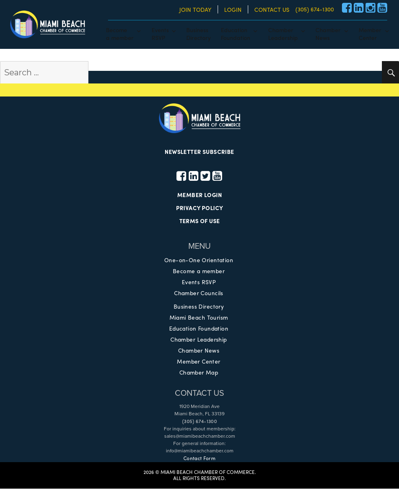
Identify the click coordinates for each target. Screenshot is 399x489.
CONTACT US (271, 9)
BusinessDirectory (198, 33)
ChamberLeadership (283, 33)
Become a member (198, 271)
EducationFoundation (235, 33)
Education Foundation (198, 329)
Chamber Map (199, 372)
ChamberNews (328, 33)
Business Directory (199, 307)
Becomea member (120, 33)
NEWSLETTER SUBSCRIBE (199, 152)
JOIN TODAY (195, 9)
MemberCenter (370, 33)
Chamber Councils (199, 293)
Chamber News (198, 350)
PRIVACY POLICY (199, 208)
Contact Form (199, 458)
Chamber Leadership (199, 340)
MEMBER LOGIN (199, 195)
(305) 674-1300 (314, 9)
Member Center (198, 361)
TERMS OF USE (199, 221)
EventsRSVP (160, 33)
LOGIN (233, 9)
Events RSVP (199, 282)
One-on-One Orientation (199, 260)
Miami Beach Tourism (199, 318)
